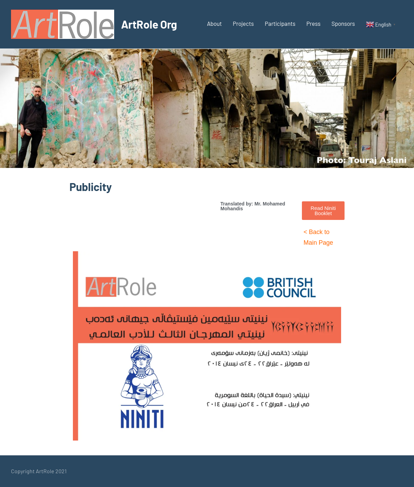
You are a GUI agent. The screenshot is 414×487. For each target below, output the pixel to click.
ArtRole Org (149, 24)
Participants (280, 23)
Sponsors (343, 23)
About (214, 23)
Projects (243, 23)
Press (313, 23)
